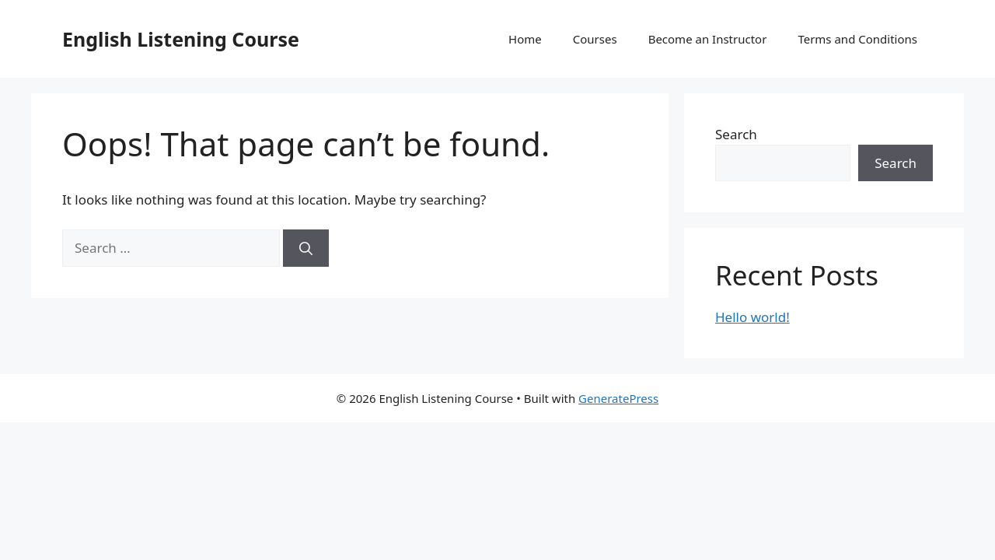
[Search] (306, 248)
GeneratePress (618, 398)
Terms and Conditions (857, 39)
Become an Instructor (707, 39)
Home (525, 39)
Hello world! (752, 317)
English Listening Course (180, 39)
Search (736, 134)
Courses (595, 39)
